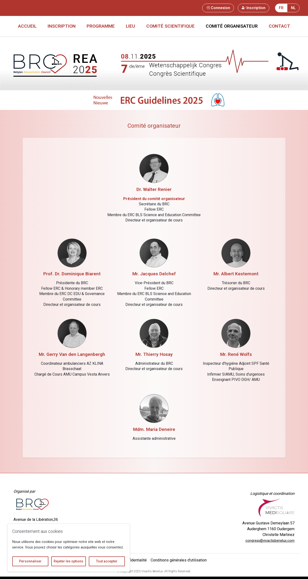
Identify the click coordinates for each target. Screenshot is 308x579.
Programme (101, 26)
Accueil (27, 26)
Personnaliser (30, 561)
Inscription (253, 8)
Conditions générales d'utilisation (179, 560)
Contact (279, 26)
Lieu (130, 26)
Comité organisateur (232, 26)
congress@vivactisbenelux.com (270, 541)
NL (293, 8)
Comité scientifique (170, 26)
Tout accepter (106, 561)
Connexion (218, 8)
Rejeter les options (68, 561)
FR (281, 8)
